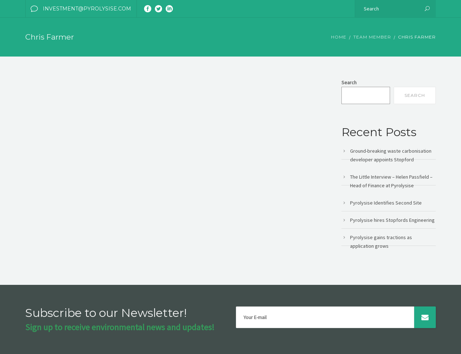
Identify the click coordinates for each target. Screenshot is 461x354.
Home (338, 37)
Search (349, 82)
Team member (372, 37)
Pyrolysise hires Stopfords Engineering (392, 220)
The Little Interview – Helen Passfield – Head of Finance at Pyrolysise (391, 181)
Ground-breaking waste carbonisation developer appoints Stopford (390, 155)
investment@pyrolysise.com (78, 8)
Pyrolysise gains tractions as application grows (381, 241)
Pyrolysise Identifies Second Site (386, 203)
